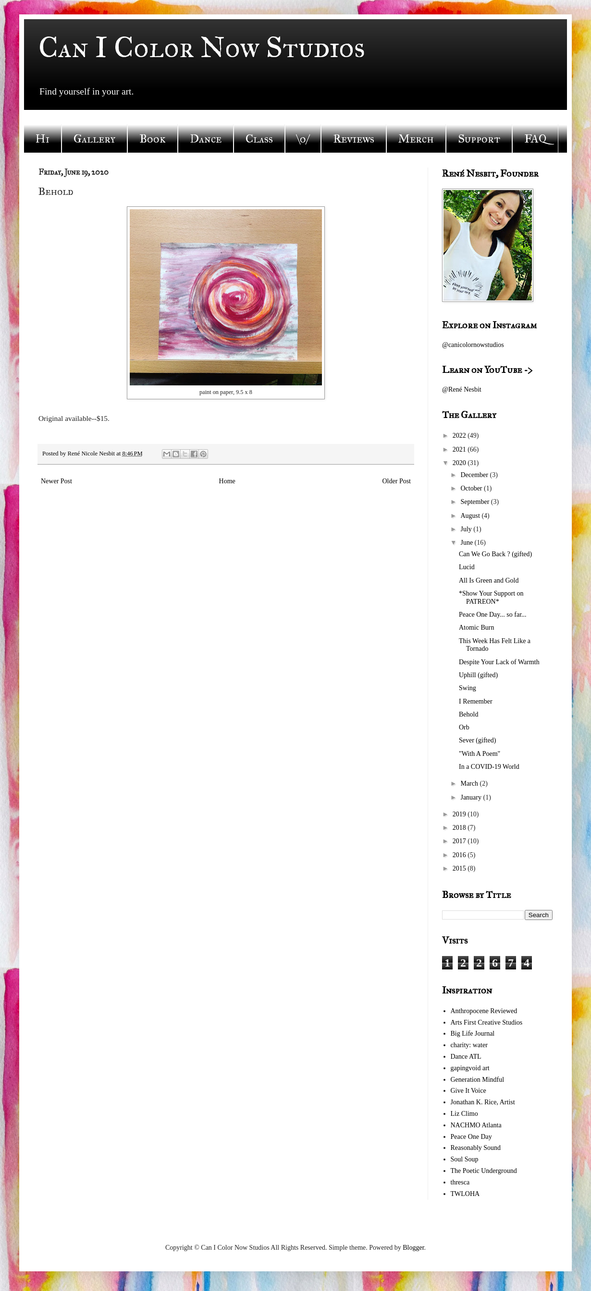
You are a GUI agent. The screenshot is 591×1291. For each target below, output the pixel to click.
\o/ (303, 138)
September (475, 501)
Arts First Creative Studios (487, 1022)
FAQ (535, 138)
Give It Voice (468, 1090)
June (467, 542)
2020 (460, 462)
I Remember (475, 701)
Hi (42, 138)
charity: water (469, 1045)
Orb (464, 727)
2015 (460, 868)
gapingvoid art (470, 1068)
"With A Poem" (479, 753)
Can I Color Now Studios (201, 47)
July (466, 529)
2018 (460, 827)
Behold (468, 714)
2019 (460, 814)
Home (227, 481)
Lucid (467, 567)
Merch (416, 138)
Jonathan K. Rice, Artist (483, 1102)
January (471, 797)
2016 (460, 855)
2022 (460, 435)
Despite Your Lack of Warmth (499, 662)
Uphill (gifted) (478, 675)
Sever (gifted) (477, 740)
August (470, 515)
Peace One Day (471, 1136)
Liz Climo (464, 1113)
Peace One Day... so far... (493, 614)
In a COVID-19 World (489, 766)
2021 (460, 449)
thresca (460, 1182)
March (470, 783)
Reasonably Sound (476, 1147)
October (472, 488)
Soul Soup (465, 1159)
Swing (467, 688)
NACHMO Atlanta (476, 1125)
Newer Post (56, 481)
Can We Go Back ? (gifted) (495, 554)
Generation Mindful (478, 1079)
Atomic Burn (476, 627)
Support (479, 138)
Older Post (396, 481)
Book (152, 138)
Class (259, 138)
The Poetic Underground (484, 1170)
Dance (206, 138)
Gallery (94, 138)
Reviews (353, 138)
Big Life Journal (473, 1033)
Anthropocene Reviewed (484, 1011)
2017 (460, 841)
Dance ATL (466, 1056)
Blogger (413, 1247)
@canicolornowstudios (473, 344)
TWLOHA (465, 1193)
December (475, 474)
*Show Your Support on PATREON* (491, 597)
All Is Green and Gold (488, 580)
